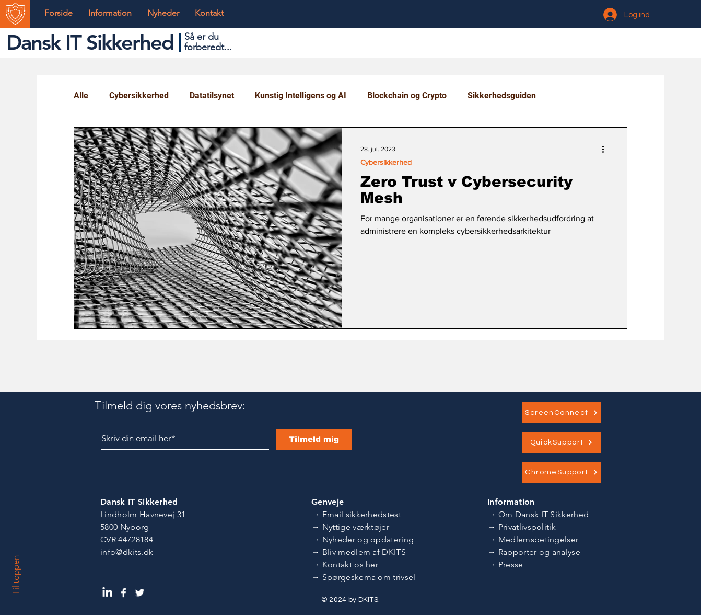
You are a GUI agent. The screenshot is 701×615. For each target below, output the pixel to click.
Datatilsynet (212, 95)
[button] (109, 13)
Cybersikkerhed (139, 95)
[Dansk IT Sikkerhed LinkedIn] (107, 593)
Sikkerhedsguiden (502, 95)
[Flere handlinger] (606, 149)
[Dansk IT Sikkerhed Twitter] (140, 593)
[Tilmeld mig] (314, 439)
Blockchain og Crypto (407, 95)
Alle (81, 95)
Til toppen (15, 575)
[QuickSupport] (561, 442)
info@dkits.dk (126, 552)
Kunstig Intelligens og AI (300, 95)
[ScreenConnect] (561, 412)
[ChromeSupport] (561, 472)
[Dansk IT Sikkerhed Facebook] (124, 593)
